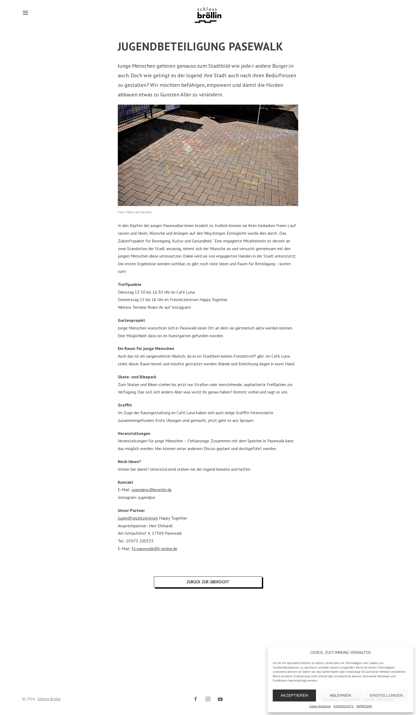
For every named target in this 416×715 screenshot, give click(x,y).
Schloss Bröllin (49, 698)
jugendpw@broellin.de (152, 489)
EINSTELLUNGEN (386, 695)
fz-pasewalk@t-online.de (154, 548)
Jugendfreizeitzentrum (138, 518)
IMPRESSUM (364, 706)
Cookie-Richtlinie (320, 706)
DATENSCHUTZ (343, 706)
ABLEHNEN (340, 695)
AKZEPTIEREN (294, 695)
